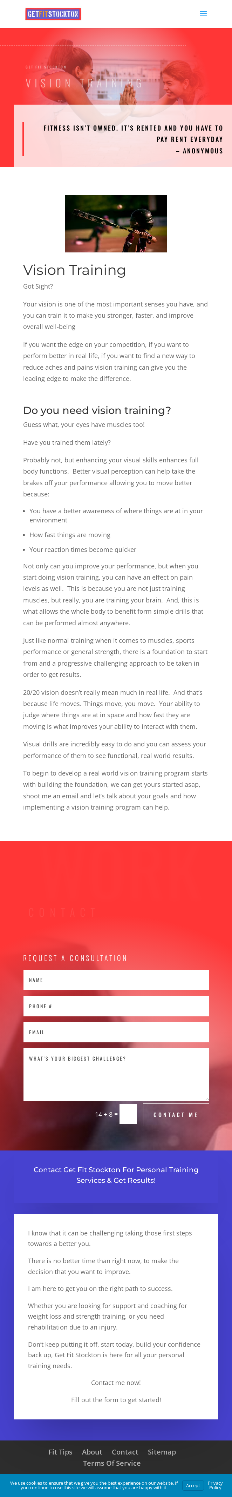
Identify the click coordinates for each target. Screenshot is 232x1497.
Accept (193, 1485)
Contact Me (176, 1114)
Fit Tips (60, 1452)
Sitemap (162, 1452)
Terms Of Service (112, 1463)
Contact (125, 1452)
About (92, 1452)
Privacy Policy (215, 1485)
